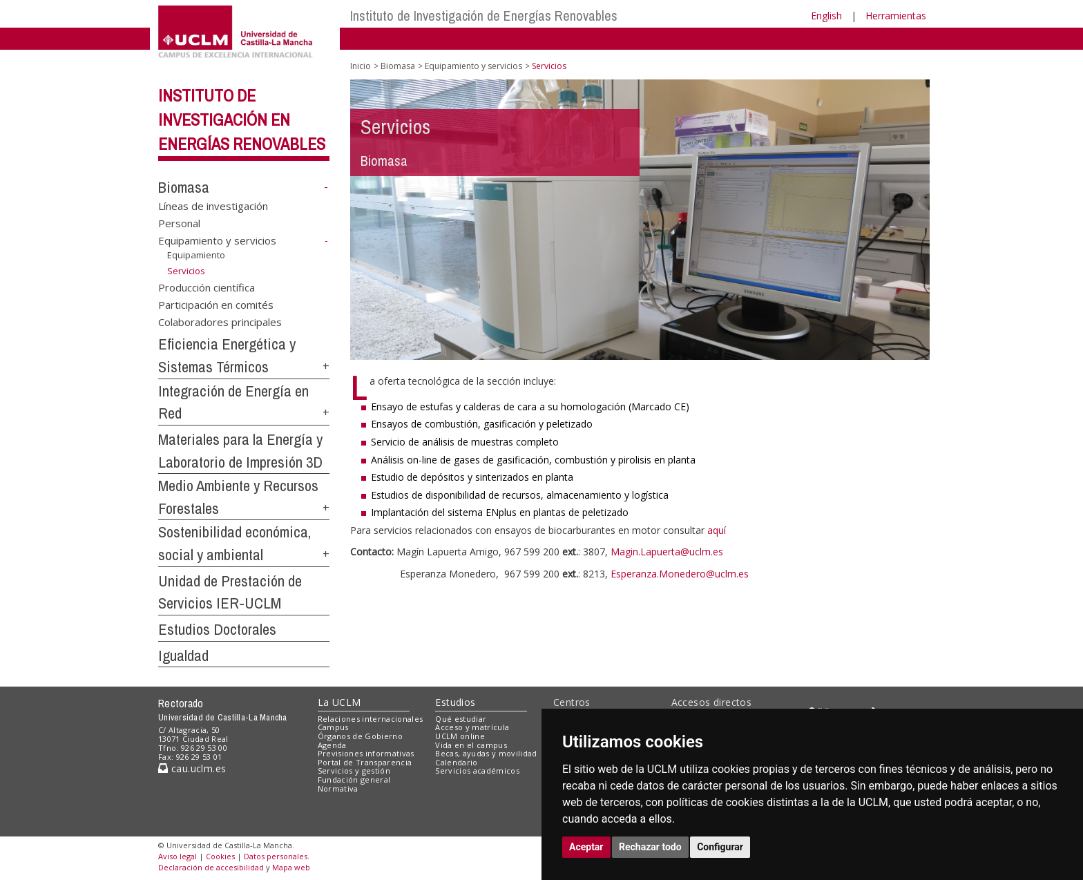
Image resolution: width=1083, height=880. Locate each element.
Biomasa (183, 187)
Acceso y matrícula (472, 727)
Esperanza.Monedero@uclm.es (680, 573)
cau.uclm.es (192, 768)
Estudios (455, 702)
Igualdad (183, 655)
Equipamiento (196, 255)
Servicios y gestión (354, 770)
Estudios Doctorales (217, 629)
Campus (333, 727)
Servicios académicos (477, 770)
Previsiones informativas (366, 753)
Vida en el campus (471, 745)
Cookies (220, 856)
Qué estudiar (460, 719)
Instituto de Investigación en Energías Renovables (241, 119)
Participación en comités (216, 305)
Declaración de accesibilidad (211, 867)
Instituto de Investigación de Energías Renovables (483, 15)
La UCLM (339, 702)
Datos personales (275, 856)
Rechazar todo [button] (650, 846)
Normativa (338, 788)
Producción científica (206, 287)
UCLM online (460, 736)
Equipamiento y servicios (217, 240)
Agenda (332, 745)
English (826, 15)
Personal (179, 223)
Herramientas (895, 15)
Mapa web (291, 867)
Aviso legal (177, 856)
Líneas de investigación (213, 205)
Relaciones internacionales (370, 719)
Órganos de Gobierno (360, 736)
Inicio (360, 66)
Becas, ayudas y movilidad (486, 753)
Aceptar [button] (586, 846)
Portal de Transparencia (365, 762)
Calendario (456, 762)
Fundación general (354, 779)
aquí (718, 530)
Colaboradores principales (220, 322)
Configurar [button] (720, 846)
